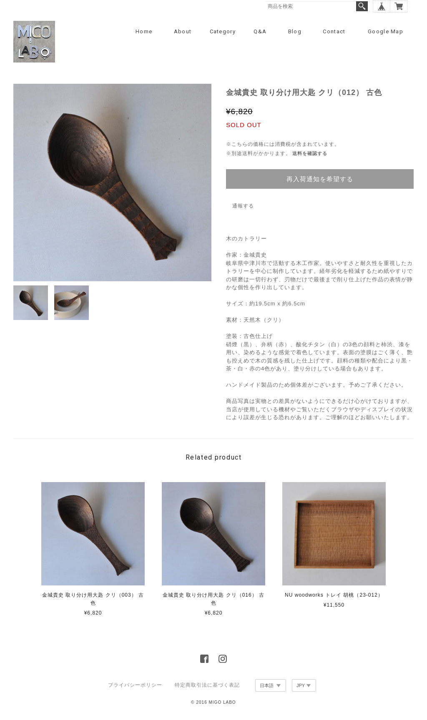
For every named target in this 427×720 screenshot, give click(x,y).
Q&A (260, 31)
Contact (334, 31)
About (183, 31)
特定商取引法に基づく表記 (207, 685)
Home (144, 31)
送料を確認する (309, 153)
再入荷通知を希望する (319, 178)
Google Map (385, 31)
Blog (294, 31)
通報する (243, 206)
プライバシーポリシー (135, 685)
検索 (362, 6)
